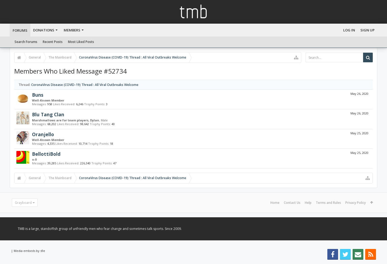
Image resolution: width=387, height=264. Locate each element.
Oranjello (43, 134)
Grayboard (23, 202)
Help (308, 202)
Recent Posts (53, 41)
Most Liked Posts (81, 41)
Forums (20, 30)
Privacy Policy (355, 202)
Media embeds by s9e (29, 251)
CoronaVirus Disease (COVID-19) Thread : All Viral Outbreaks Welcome (84, 84)
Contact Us (292, 202)
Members (72, 30)
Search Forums (26, 41)
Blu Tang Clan (48, 114)
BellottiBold (46, 154)
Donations (43, 30)
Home (275, 202)
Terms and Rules (328, 202)
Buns (37, 95)
